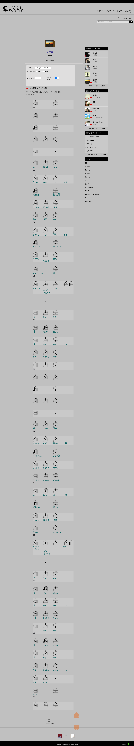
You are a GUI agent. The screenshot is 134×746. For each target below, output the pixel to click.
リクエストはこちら (125, 18)
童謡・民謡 (88, 201)
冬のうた (87, 177)
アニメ (87, 191)
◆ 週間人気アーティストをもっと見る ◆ (96, 154)
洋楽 (86, 180)
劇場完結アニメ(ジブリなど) (93, 194)
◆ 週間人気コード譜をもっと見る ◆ (96, 128)
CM (86, 198)
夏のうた (87, 170)
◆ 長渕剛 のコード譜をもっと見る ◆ (96, 86)
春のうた (87, 166)
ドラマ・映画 (89, 187)
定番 (86, 163)
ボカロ (87, 184)
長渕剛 (50, 56)
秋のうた (87, 173)
